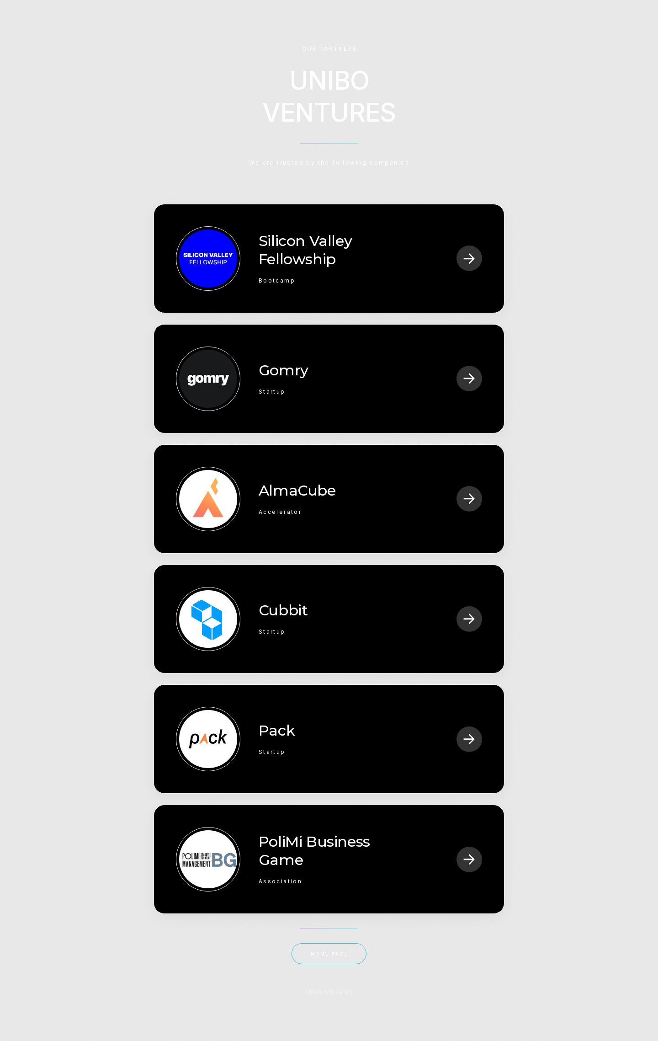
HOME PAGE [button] (330, 953)
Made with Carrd (329, 991)
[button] (469, 258)
